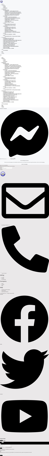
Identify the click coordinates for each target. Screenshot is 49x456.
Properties (3, 58)
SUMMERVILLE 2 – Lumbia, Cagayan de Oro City (10, 43)
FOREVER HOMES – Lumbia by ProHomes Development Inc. (13, 66)
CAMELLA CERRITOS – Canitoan (9, 22)
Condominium (5, 26)
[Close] (0, 443)
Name (1, 167)
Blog (2, 51)
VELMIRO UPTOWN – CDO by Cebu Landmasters (11, 20)
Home (2, 57)
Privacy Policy (4, 290)
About (2, 52)
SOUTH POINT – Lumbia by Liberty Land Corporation (12, 67)
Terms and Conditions (5, 291)
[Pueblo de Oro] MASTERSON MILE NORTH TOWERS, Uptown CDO (12, 40)
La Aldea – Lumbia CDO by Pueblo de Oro (11, 17)
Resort (4, 35)
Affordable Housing (6, 63)
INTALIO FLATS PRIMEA (8, 29)
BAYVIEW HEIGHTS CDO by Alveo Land (10, 24)
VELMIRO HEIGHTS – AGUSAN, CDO (10, 19)
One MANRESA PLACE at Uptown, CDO (10, 27)
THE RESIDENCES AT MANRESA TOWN (8, 39)
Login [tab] (2, 442)
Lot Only (4, 23)
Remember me (3, 447)
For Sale (4, 59)
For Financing (5, 61)
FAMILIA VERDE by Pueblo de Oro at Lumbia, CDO (10, 41)
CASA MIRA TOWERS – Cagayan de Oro (10, 28)
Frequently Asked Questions (6, 289)
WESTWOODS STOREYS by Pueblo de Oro (10, 31)
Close (4, 440)
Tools (2, 49)
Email (1, 168)
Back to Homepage (24, 164)
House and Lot (5, 69)
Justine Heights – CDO (8, 21)
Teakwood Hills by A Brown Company (10, 25)
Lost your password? (9, 447)
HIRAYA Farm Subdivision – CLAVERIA (10, 34)
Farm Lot (4, 33)
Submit (1, 169)
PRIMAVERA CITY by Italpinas (9, 30)
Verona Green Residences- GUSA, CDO (8, 42)
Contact (3, 53)
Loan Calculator (5, 50)
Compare (1, 440)
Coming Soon (4, 37)
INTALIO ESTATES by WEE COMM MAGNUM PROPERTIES (12, 18)
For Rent (4, 60)
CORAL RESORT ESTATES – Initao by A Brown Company (12, 36)
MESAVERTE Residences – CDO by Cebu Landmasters (12, 32)
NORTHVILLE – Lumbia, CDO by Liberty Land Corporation (13, 65)
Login (1, 448)
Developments (4, 62)
